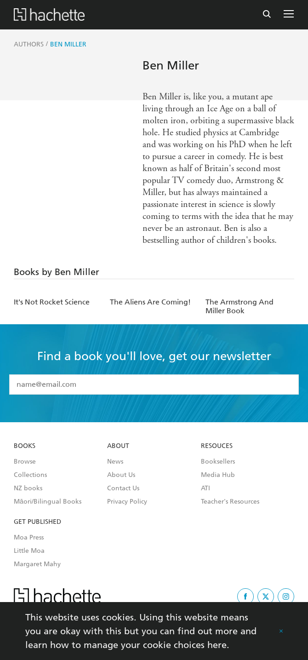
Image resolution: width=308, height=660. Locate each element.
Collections (30, 475)
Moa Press (29, 537)
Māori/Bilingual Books (47, 502)
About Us (121, 475)
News (115, 462)
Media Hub (218, 475)
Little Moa (29, 551)
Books (24, 446)
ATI (205, 488)
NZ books (28, 488)
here (217, 644)
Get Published (37, 522)
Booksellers (218, 462)
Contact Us (123, 488)
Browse (25, 462)
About (118, 446)
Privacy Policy (127, 502)
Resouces (217, 446)
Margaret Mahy (37, 564)
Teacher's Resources (230, 502)
